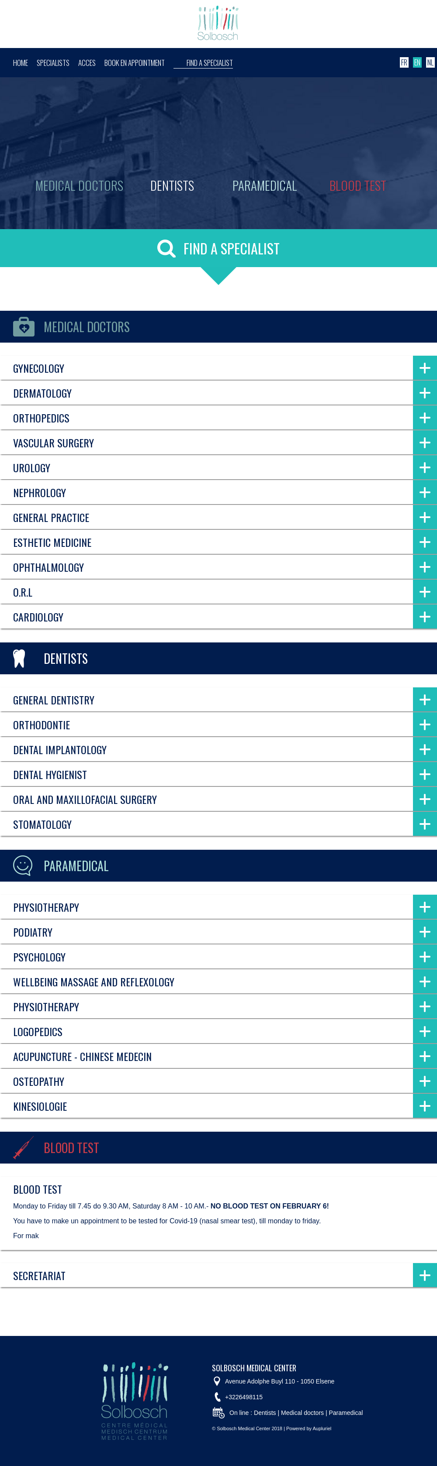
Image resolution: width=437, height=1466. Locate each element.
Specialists (53, 62)
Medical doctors (79, 184)
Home (20, 62)
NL (430, 62)
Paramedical (264, 184)
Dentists (172, 184)
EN (417, 62)
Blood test (357, 184)
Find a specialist (210, 62)
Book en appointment (134, 62)
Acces (87, 62)
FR (404, 62)
